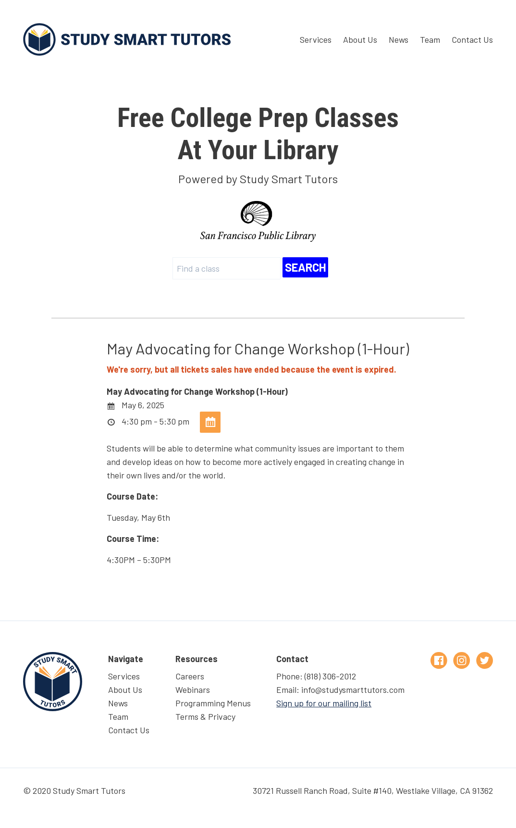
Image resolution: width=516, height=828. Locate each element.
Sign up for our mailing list (323, 703)
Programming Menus (213, 703)
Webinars (192, 689)
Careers (189, 676)
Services (316, 39)
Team (430, 39)
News (398, 39)
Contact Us (472, 39)
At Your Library (258, 134)
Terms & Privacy (205, 716)
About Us (360, 39)
